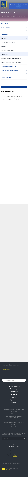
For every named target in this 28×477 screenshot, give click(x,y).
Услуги (14, 397)
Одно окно (14, 411)
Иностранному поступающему (14, 70)
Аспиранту (14, 38)
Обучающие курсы (14, 77)
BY (18, 446)
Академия (14, 394)
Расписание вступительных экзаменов (11, 62)
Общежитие (4, 54)
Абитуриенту (14, 23)
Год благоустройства (14, 386)
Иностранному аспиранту (7, 50)
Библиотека (14, 414)
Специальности (5, 46)
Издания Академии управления (14, 407)
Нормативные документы (8, 42)
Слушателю (14, 34)
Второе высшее (14, 27)
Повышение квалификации (14, 66)
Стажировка (14, 74)
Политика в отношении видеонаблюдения (14, 420)
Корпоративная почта (14, 424)
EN (14, 446)
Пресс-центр (14, 400)
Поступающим (5, 16)
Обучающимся (14, 391)
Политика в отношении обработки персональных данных (14, 416)
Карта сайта (14, 427)
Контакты (14, 403)
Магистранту (14, 30)
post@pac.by (16, 365)
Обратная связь (6, 369)
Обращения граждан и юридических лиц (14, 409)
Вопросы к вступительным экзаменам (11, 58)
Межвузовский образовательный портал (14, 422)
